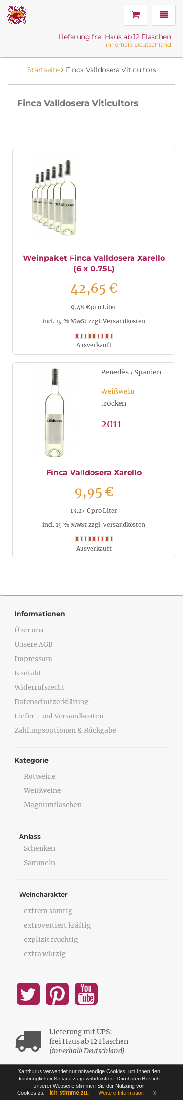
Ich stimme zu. (69, 1092)
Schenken (39, 848)
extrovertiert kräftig (57, 925)
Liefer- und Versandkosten (58, 716)
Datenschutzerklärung (51, 701)
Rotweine (40, 776)
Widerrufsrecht (39, 687)
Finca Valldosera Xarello (94, 472)
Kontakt (27, 673)
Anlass (30, 836)
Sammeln (39, 862)
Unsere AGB (33, 644)
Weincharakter (43, 894)
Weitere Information (121, 1093)
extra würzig (45, 954)
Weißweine (42, 790)
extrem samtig (48, 911)
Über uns (28, 630)
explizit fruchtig (51, 939)
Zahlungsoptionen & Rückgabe (65, 730)
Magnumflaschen (52, 805)
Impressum (33, 658)
